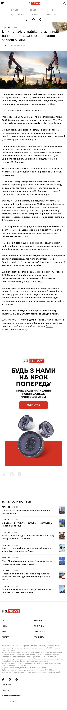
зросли (22, 272)
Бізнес (15, 27)
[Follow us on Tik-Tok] (27, 19)
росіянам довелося (36, 255)
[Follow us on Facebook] (33, 19)
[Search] (64, 3)
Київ (4, 626)
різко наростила (42, 243)
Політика (39, 626)
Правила (5, 690)
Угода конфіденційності (12, 695)
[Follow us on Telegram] (40, 19)
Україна (38, 621)
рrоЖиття (39, 637)
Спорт (5, 637)
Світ (4, 621)
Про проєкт (7, 685)
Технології (39, 632)
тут (26, 329)
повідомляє (16, 110)
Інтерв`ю (6, 570)
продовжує (16, 226)
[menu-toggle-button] (2, 3)
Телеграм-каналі (11, 314)
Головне (6, 27)
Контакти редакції (9, 701)
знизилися (23, 288)
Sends (49, 326)
